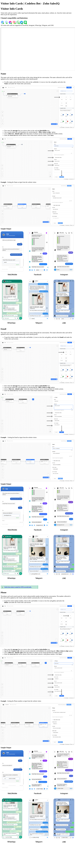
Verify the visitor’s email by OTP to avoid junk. (18, 587)
